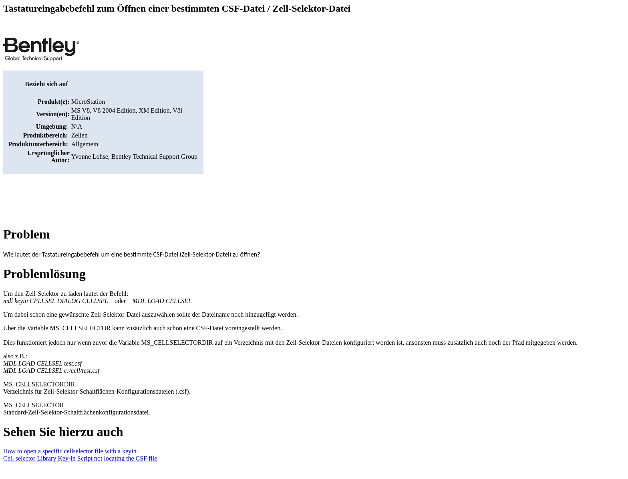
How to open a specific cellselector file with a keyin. (70, 451)
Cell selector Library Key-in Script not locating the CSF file (80, 458)
